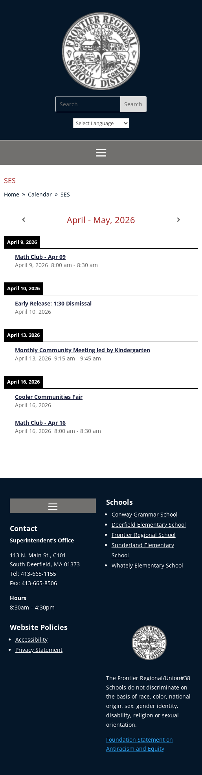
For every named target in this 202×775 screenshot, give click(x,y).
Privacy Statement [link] (38, 649)
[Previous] (23, 219)
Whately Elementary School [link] (147, 565)
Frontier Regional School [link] (144, 534)
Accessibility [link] (31, 639)
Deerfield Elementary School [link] (149, 524)
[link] (101, 88)
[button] (101, 153)
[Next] (178, 219)
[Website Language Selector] (101, 123)
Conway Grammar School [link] (145, 514)
